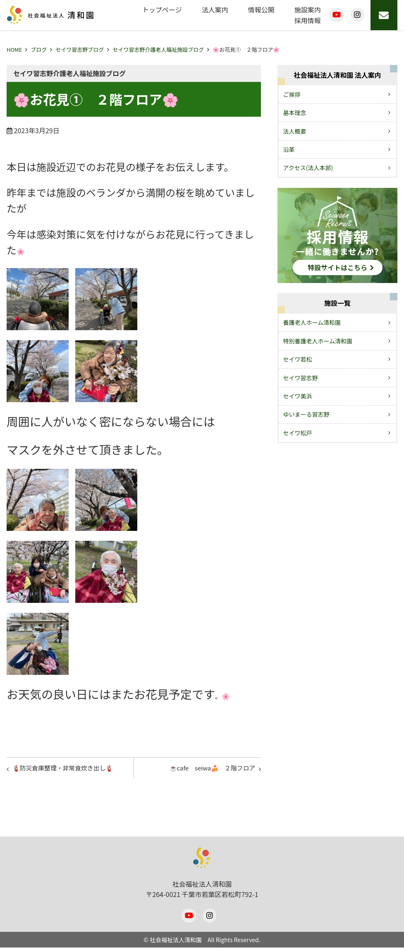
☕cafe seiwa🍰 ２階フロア (207, 769)
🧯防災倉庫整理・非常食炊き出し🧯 (67, 769)
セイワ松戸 (297, 433)
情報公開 (261, 9)
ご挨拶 (292, 94)
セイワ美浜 (297, 396)
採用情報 (307, 20)
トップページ (162, 9)
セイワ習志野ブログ (79, 49)
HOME (14, 49)
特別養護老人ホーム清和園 (318, 341)
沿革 (289, 149)
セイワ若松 (297, 359)
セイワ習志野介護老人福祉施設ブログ (158, 49)
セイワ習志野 (300, 378)
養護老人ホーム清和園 (312, 322)
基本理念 (294, 112)
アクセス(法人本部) (308, 167)
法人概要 (294, 131)
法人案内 (215, 9)
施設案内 (307, 9)
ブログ (39, 49)
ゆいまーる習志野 (306, 414)
